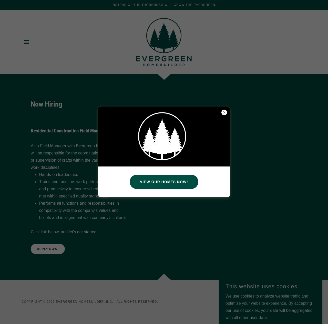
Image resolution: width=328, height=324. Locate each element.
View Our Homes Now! (164, 182)
